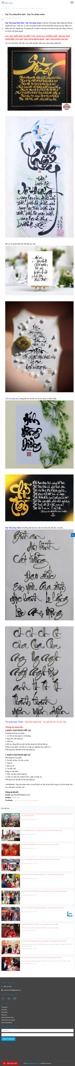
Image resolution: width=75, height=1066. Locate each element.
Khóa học (4, 1015)
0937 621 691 (8, 986)
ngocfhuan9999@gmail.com (12, 990)
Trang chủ (4, 1007)
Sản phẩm (4, 1012)
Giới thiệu (4, 1009)
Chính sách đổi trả (6, 1022)
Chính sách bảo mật (7, 1017)
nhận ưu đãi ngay (8, 1039)
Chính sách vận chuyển (8, 1020)
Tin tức (7, 8)
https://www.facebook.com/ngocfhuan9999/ (26, 800)
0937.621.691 (16, 797)
